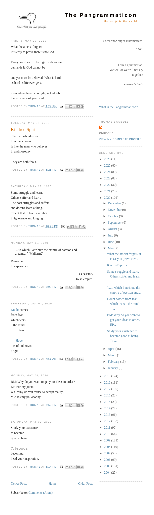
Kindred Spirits (24, 129)
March (112, 355)
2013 (107, 414)
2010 (107, 434)
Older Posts (85, 483)
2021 (107, 191)
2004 (107, 472)
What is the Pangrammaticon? (118, 107)
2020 (107, 197)
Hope (19, 340)
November (115, 209)
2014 (107, 408)
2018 (107, 382)
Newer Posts (19, 483)
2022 (107, 184)
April (112, 348)
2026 (107, 159)
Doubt (15, 309)
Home (53, 483)
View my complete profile (120, 139)
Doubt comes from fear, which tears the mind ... (123, 303)
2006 (107, 459)
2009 (107, 440)
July (111, 235)
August (113, 229)
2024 (107, 172)
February (114, 361)
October (113, 216)
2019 (107, 376)
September (115, 222)
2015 (107, 401)
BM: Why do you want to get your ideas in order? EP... (123, 319)
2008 (107, 446)
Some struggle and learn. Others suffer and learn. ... (123, 276)
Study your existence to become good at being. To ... (123, 335)
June (111, 242)
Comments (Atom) (40, 492)
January (113, 368)
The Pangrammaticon (101, 15)
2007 (107, 453)
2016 (107, 395)
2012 (107, 421)
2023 (107, 178)
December (115, 203)
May (111, 248)
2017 (107, 389)
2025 (107, 165)
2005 (107, 466)
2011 (107, 427)
